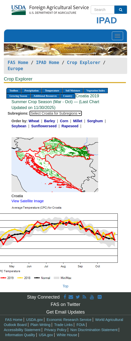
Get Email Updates (65, 312)
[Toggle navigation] (117, 36)
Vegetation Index (95, 90)
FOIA (80, 325)
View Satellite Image (27, 201)
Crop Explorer (83, 62)
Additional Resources (45, 96)
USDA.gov (34, 320)
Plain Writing (40, 325)
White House (67, 335)
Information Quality (20, 335)
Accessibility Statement (22, 330)
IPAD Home (47, 62)
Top (66, 286)
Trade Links (63, 325)
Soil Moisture (73, 90)
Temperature (52, 90)
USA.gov (46, 335)
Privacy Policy (55, 330)
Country (67, 96)
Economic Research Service (69, 320)
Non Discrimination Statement (93, 330)
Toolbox (13, 90)
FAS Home (18, 62)
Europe (15, 68)
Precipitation (31, 90)
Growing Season (18, 96)
